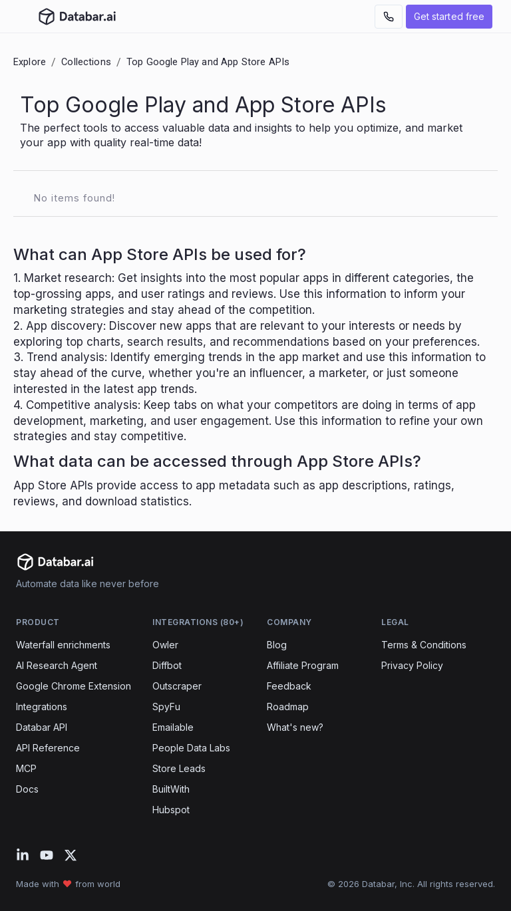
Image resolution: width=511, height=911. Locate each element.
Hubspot (171, 809)
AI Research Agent (56, 665)
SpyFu (166, 706)
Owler (165, 644)
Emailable (173, 727)
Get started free (449, 17)
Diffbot (167, 665)
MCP (26, 768)
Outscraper (177, 686)
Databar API (41, 727)
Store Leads (179, 768)
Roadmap (288, 706)
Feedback (289, 686)
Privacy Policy (412, 665)
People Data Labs (191, 747)
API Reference (48, 747)
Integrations (41, 706)
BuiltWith (171, 789)
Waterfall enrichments (63, 644)
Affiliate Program (303, 665)
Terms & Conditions (423, 644)
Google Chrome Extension (73, 686)
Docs (27, 789)
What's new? (295, 727)
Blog (277, 644)
